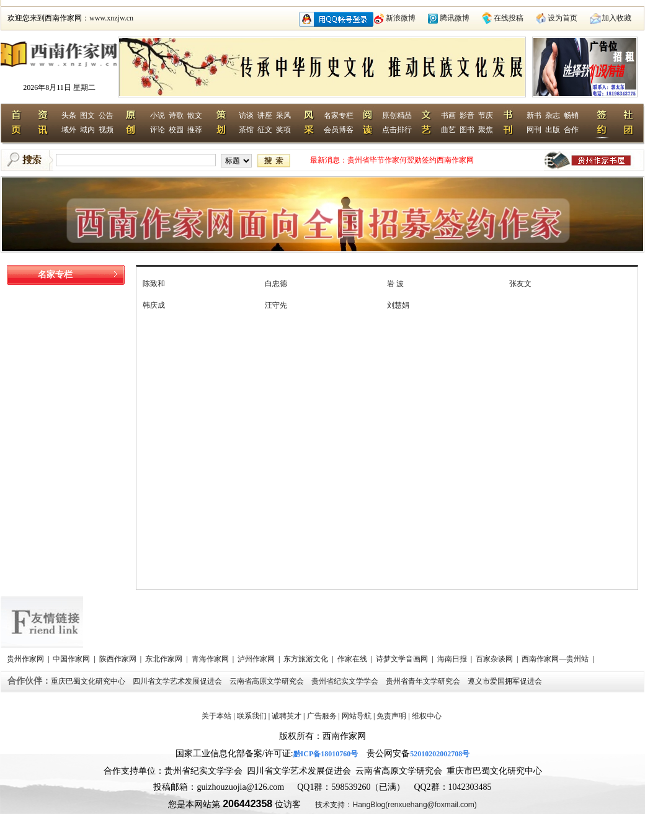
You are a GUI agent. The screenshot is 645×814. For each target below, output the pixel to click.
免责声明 (391, 716)
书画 (448, 115)
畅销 (571, 115)
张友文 (520, 283)
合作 (571, 129)
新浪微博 (401, 18)
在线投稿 (508, 18)
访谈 (246, 115)
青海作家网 (211, 659)
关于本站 (216, 716)
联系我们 (252, 716)
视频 (106, 129)
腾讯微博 (454, 18)
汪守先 (276, 305)
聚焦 (485, 129)
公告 (106, 115)
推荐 (194, 129)
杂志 (552, 115)
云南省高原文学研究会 (267, 681)
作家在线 (353, 659)
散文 (194, 115)
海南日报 (453, 659)
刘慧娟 (398, 305)
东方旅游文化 (306, 659)
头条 (68, 115)
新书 (534, 115)
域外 (68, 129)
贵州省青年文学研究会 (424, 681)
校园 (176, 129)
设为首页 (562, 18)
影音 (467, 115)
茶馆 (246, 129)
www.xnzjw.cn (111, 18)
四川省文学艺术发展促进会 (178, 681)
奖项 (283, 129)
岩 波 (395, 283)
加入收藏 (616, 18)
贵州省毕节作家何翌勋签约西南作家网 (410, 160)
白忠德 (276, 283)
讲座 (264, 115)
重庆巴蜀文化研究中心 (89, 681)
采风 (283, 115)
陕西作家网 (118, 659)
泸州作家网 (257, 659)
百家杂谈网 (495, 659)
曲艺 (448, 129)
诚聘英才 (286, 716)
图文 (87, 115)
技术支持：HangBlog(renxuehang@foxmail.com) (395, 804)
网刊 (534, 129)
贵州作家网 (26, 659)
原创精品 (397, 115)
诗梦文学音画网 (403, 659)
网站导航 (356, 716)
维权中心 (427, 716)
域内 (87, 129)
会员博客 (339, 129)
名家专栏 (339, 115)
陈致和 (154, 283)
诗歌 (176, 115)
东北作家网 (164, 659)
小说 (157, 115)
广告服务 (322, 716)
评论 (157, 129)
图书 (467, 129)
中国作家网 (72, 659)
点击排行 (397, 129)
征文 (264, 129)
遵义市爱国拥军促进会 (506, 681)
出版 (552, 129)
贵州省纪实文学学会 (345, 681)
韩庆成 (154, 305)
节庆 (485, 115)
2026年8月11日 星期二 (59, 87)
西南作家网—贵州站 (556, 659)
